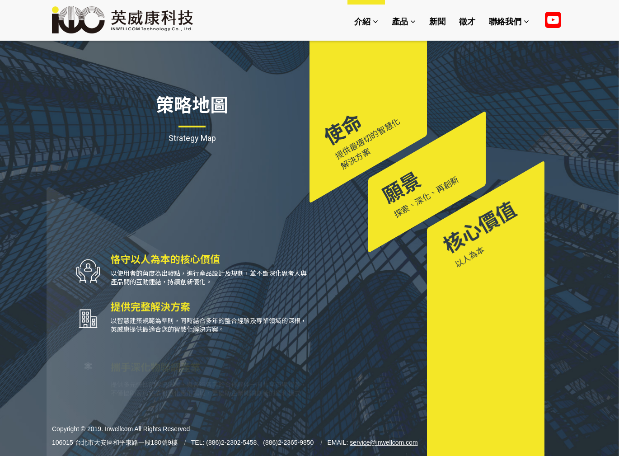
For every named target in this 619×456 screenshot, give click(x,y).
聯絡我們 (509, 21)
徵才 (467, 21)
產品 (404, 21)
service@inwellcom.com (383, 442)
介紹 (366, 21)
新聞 (437, 21)
